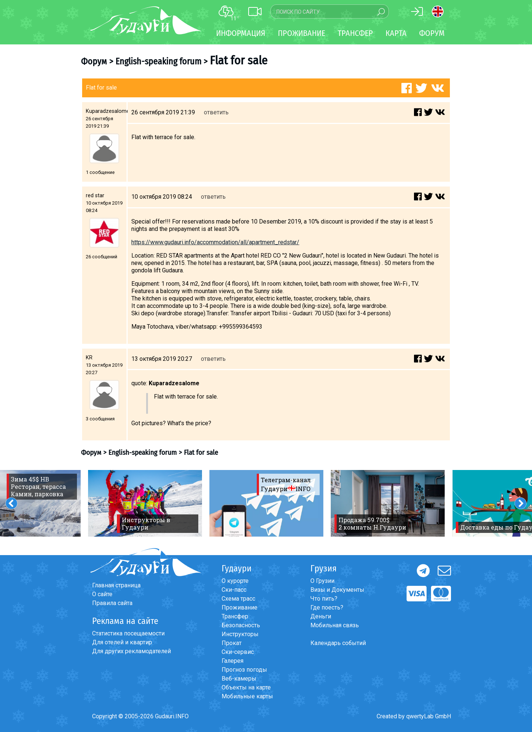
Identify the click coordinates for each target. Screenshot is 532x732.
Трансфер (235, 616)
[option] (145, 503)
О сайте (102, 594)
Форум (432, 33)
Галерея (232, 660)
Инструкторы (240, 634)
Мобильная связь (334, 625)
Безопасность (241, 625)
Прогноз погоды (244, 669)
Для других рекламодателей (131, 651)
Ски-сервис (238, 651)
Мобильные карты (247, 696)
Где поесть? (326, 607)
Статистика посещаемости (128, 633)
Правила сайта (112, 603)
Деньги (320, 616)
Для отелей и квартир (122, 642)
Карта (396, 33)
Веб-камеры (239, 678)
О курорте (235, 580)
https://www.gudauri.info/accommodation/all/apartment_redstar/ (215, 242)
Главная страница (116, 585)
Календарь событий (338, 643)
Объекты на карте (246, 687)
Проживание (239, 607)
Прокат (232, 643)
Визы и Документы (337, 589)
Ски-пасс (234, 589)
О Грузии (322, 580)
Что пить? (323, 598)
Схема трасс (238, 598)
